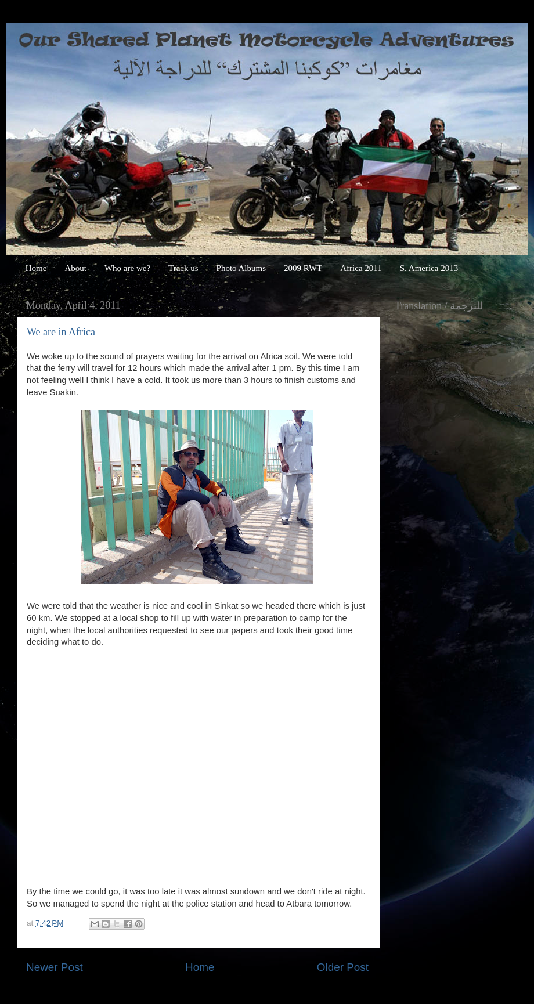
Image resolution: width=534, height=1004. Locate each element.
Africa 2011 (361, 268)
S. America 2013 (429, 268)
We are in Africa (61, 332)
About (75, 268)
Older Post (343, 967)
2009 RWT (303, 268)
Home (36, 268)
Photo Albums (241, 268)
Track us (183, 268)
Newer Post (54, 967)
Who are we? (127, 268)
